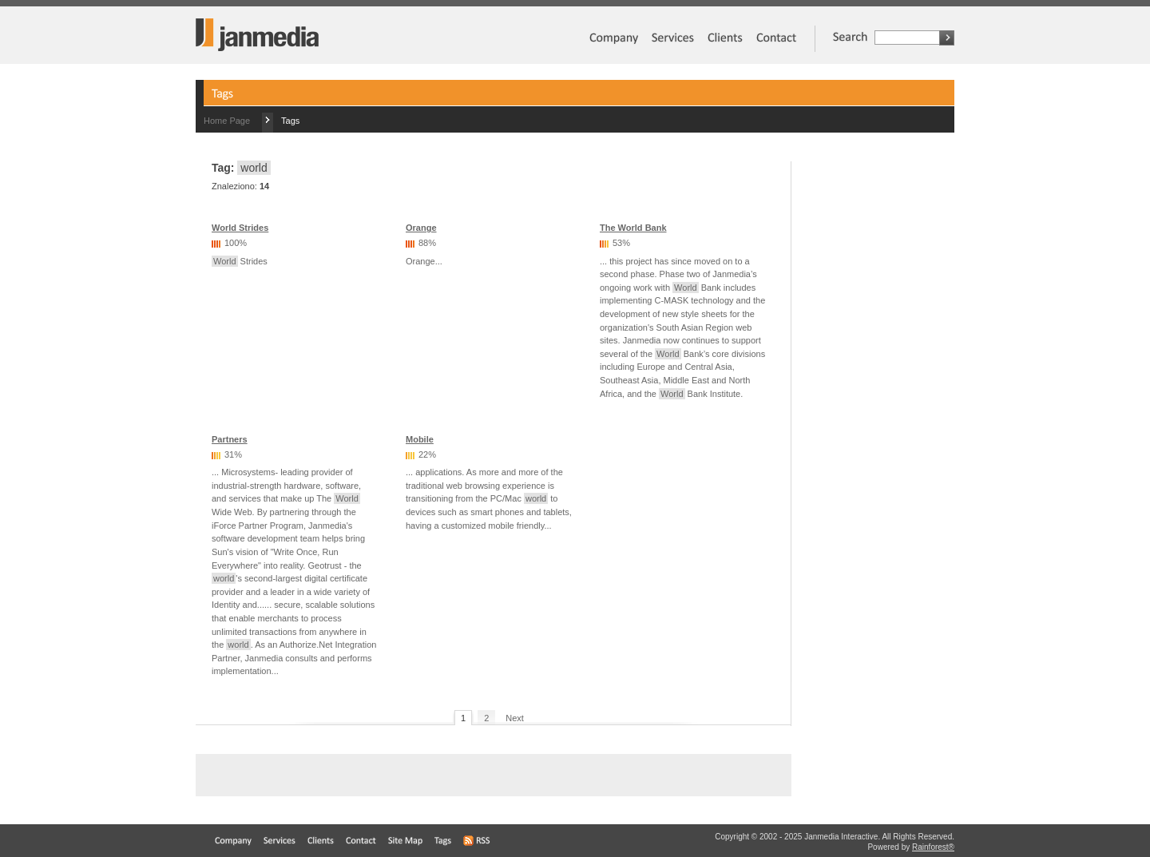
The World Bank (633, 227)
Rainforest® (933, 847)
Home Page (227, 120)
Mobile (420, 439)
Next (515, 718)
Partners (230, 439)
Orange (421, 227)
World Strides (240, 227)
